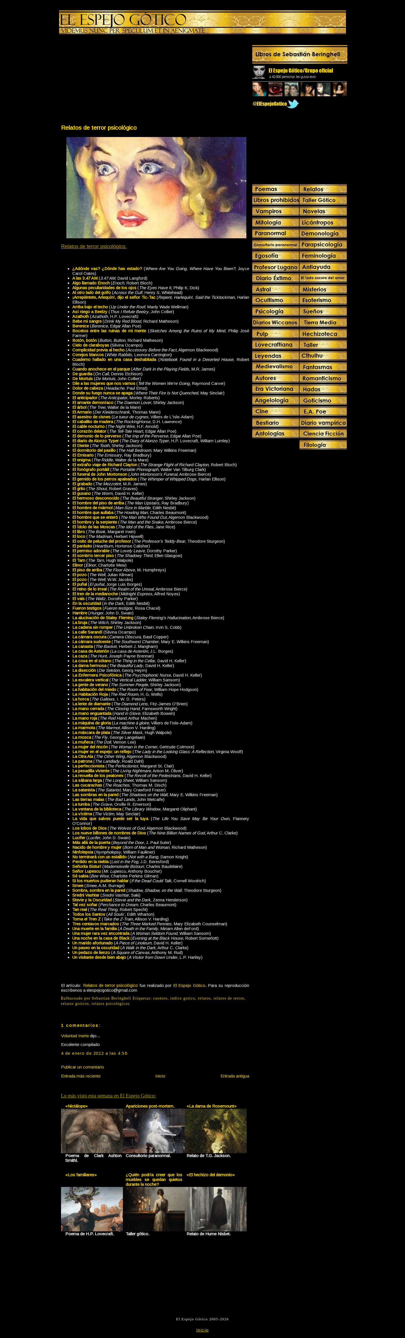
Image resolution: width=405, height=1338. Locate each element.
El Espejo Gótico (189, 985)
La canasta (82, 646)
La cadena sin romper (92, 627)
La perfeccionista (88, 766)
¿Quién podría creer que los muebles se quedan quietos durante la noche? (154, 1179)
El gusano (81, 493)
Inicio (160, 1076)
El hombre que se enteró (95, 517)
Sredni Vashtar (85, 895)
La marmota (83, 727)
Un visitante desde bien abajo (99, 957)
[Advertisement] (107, 80)
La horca (80, 699)
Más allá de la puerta (91, 842)
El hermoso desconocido (95, 498)
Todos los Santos (88, 914)
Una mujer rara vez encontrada (100, 933)
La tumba (81, 804)
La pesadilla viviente (90, 770)
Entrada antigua (234, 1076)
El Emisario (83, 455)
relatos (204, 998)
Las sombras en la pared (95, 794)
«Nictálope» (76, 1106)
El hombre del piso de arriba (98, 502)
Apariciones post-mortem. (150, 1106)
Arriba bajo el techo (90, 306)
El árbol (79, 407)
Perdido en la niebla (90, 861)
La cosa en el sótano (91, 660)
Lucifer (78, 837)
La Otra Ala (82, 756)
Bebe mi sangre (87, 321)
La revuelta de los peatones (97, 775)
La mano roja (84, 718)
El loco (78, 536)
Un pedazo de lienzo (91, 952)
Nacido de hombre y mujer (97, 847)
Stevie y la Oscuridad (92, 899)
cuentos (160, 998)
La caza (79, 656)
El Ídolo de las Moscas (93, 526)
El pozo (79, 574)
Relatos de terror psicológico (99, 127)
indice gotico (182, 998)
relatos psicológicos (111, 1004)
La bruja (79, 622)
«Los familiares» (81, 1174)
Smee (77, 885)
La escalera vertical (90, 679)
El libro (78, 531)
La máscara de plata (91, 732)
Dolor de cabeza (87, 388)
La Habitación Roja (90, 694)
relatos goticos (75, 1004)
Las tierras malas (88, 799)
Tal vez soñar (84, 904)
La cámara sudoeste (91, 641)
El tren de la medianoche (95, 593)
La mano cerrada (88, 708)
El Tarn (78, 560)
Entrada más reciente (80, 1076)
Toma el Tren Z (86, 919)
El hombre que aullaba (92, 512)
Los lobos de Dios (89, 828)
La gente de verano (90, 684)
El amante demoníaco (92, 402)
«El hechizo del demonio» (210, 1174)
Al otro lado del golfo (91, 292)
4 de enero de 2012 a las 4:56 (94, 1053)
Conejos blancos (88, 354)
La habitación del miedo (94, 689)
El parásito (82, 546)
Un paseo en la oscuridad (95, 947)
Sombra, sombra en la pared (98, 890)
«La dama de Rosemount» (211, 1106)
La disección (84, 670)
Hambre (79, 612)
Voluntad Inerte (75, 1035)
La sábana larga (87, 780)
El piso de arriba (87, 569)
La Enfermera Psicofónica (97, 675)
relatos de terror (228, 998)
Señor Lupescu (86, 871)
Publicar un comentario (82, 1067)
